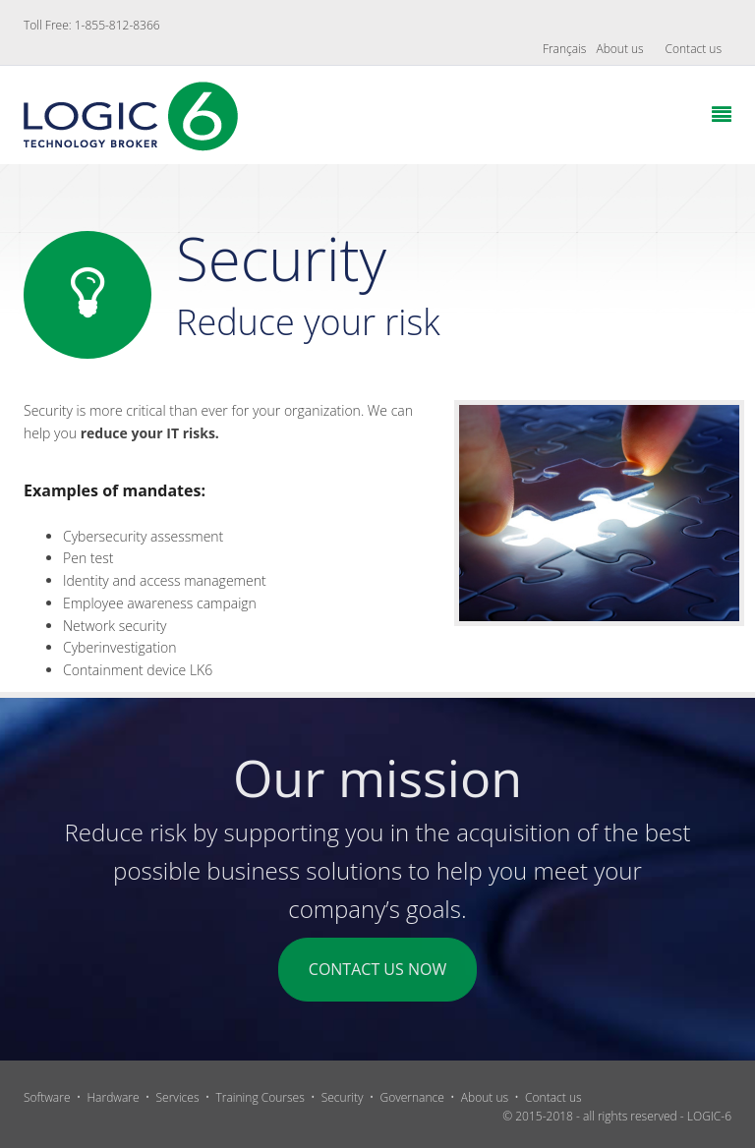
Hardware (113, 1097)
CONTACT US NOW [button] (377, 969)
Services (178, 1097)
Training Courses (259, 1097)
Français (565, 48)
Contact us (694, 48)
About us (619, 48)
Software (47, 1097)
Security (342, 1097)
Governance (412, 1097)
